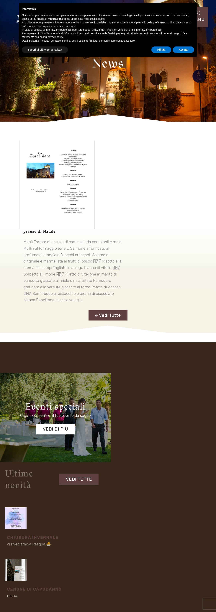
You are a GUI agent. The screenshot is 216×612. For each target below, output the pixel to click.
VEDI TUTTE (186, 298)
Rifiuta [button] (161, 49)
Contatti (91, 583)
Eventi (52, 576)
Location (14, 583)
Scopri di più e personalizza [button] (45, 49)
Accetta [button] (183, 49)
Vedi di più (53, 345)
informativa (59, 446)
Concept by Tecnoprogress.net (25, 602)
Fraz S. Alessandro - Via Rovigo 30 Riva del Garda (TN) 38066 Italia (95, 548)
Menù (51, 583)
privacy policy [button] (55, 37)
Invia (192, 449)
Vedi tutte (108, 235)
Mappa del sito (160, 602)
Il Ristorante (16, 576)
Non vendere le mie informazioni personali (136, 29)
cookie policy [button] (97, 18)
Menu (90, 576)
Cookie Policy (198, 602)
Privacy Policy (178, 602)
